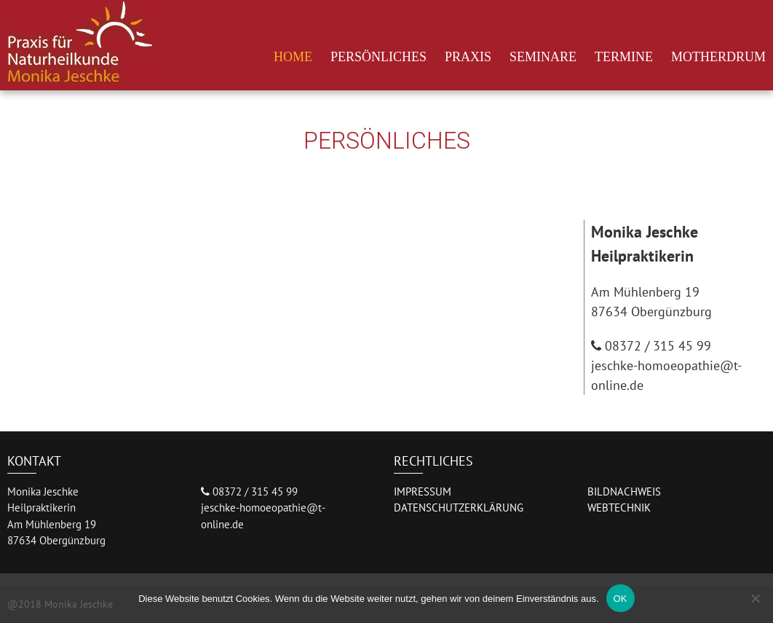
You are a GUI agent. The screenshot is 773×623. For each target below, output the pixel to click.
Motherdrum (718, 57)
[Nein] (755, 598)
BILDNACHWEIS (624, 491)
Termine (624, 57)
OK (620, 598)
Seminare (543, 57)
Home (293, 57)
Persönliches (378, 57)
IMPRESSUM (422, 491)
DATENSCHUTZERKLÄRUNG (458, 507)
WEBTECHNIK (619, 507)
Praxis (468, 57)
